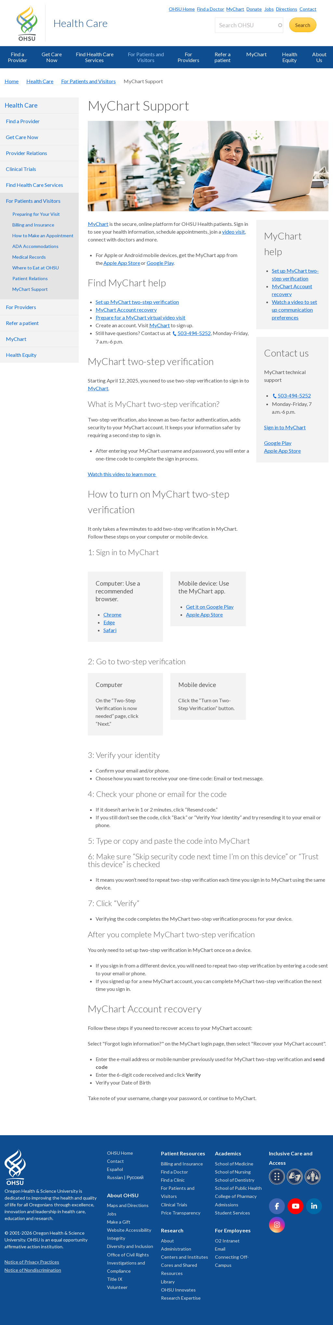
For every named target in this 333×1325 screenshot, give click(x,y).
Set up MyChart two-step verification (137, 302)
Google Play (160, 263)
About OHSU (123, 1195)
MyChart (235, 9)
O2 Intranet (227, 1240)
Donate (254, 9)
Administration (176, 1249)
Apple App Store (121, 263)
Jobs (269, 9)
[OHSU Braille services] (278, 1183)
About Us (319, 57)
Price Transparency (180, 1212)
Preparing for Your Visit (36, 214)
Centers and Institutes (184, 1257)
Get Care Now (52, 57)
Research (172, 1230)
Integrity (116, 1238)
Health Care (80, 23)
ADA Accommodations (35, 246)
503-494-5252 (194, 333)
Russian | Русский (125, 1177)
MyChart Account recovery (126, 309)
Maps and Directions (128, 1205)
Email (220, 1249)
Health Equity (289, 57)
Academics (228, 1153)
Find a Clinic (173, 1180)
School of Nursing (233, 1172)
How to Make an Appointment (42, 235)
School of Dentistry (234, 1180)
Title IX (114, 1279)
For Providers (188, 57)
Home (12, 81)
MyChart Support (30, 289)
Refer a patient (223, 57)
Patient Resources (183, 1153)
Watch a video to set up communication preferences (294, 309)
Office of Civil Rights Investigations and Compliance (128, 1263)
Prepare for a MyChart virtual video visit (140, 317)
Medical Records (29, 257)
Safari (109, 630)
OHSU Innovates (178, 1290)
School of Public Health (238, 1188)
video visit (233, 231)
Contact (308, 9)
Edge (109, 622)
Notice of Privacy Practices (32, 1262)
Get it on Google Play (209, 607)
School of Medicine (234, 1163)
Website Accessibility (129, 1230)
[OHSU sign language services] (296, 1183)
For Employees (233, 1230)
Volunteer (117, 1287)
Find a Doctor (210, 9)
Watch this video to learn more (122, 474)
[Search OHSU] (249, 25)
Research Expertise (181, 1298)
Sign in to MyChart (285, 427)
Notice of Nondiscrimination (33, 1270)
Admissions (226, 1204)
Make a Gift (118, 1222)
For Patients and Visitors (146, 57)
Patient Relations (30, 278)
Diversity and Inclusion (130, 1246)
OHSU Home (182, 9)
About (167, 1240)
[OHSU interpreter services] (314, 1183)
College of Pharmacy (236, 1196)
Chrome (112, 614)
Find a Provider (17, 57)
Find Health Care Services (94, 57)
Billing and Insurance (33, 224)
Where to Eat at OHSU (35, 267)
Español (115, 1169)
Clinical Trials (174, 1204)
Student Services (232, 1212)
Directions (286, 9)
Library (168, 1281)
